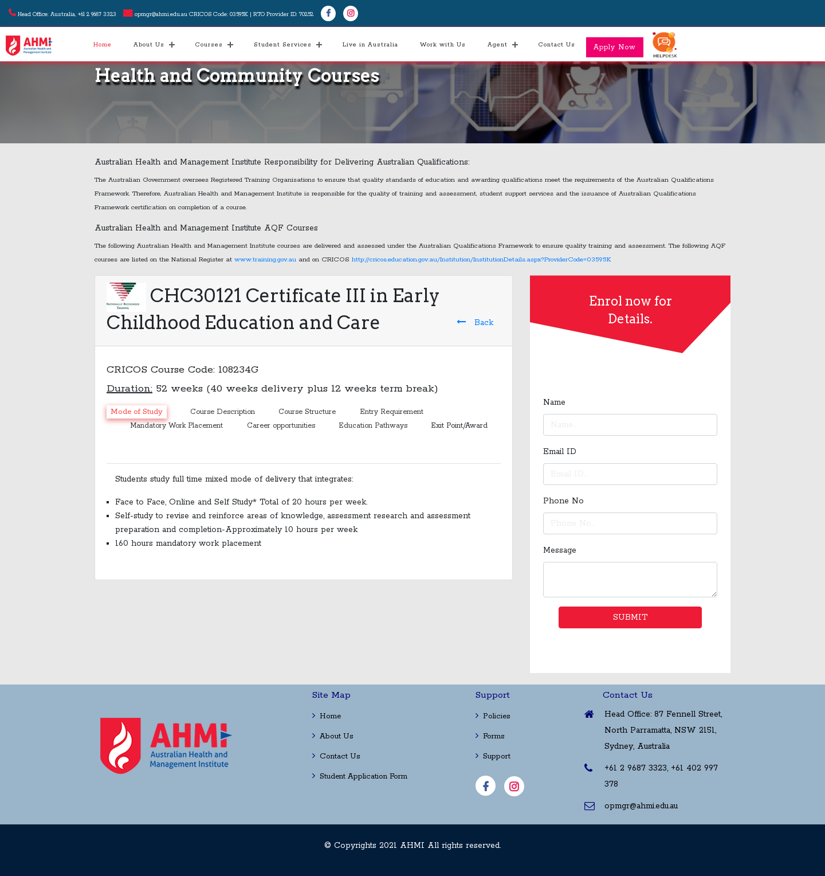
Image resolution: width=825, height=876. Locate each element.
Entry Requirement (391, 412)
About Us (148, 45)
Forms (490, 736)
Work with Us (443, 45)
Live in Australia (370, 45)
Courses (209, 45)
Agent (498, 45)
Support (493, 756)
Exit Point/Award (459, 425)
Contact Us (557, 45)
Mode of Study (137, 412)
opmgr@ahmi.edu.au (161, 14)
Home (102, 45)
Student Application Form (359, 776)
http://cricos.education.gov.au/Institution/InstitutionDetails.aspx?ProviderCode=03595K (481, 260)
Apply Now (615, 47)
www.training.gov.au (265, 260)
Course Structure (307, 412)
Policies (493, 716)
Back (475, 322)
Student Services (283, 45)
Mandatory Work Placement (176, 425)
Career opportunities (281, 425)
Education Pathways (373, 425)
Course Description (222, 412)
